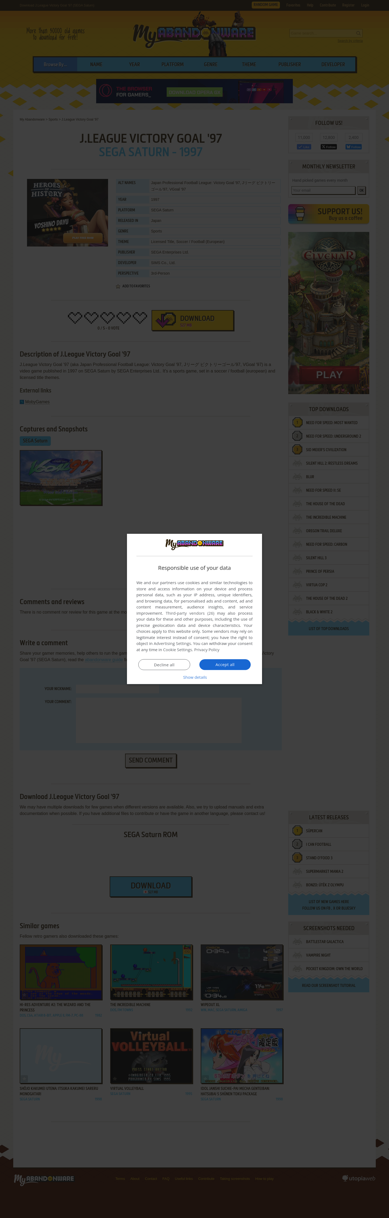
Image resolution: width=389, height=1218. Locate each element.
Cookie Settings (177, 649)
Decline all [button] (164, 664)
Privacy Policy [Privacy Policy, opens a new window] (207, 649)
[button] (194, 677)
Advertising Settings (172, 643)
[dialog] (194, 609)
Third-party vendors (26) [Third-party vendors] (190, 613)
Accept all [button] (225, 664)
